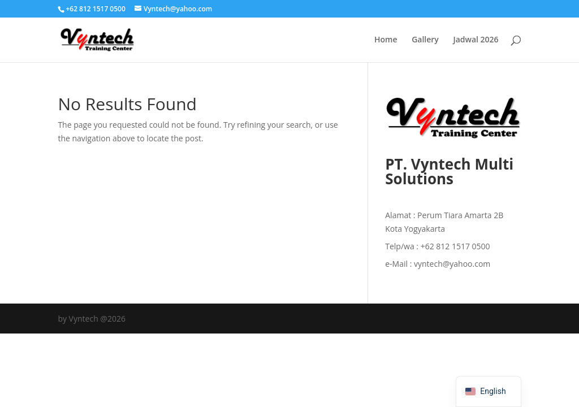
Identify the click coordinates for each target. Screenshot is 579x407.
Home (385, 40)
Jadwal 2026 (475, 40)
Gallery (425, 40)
